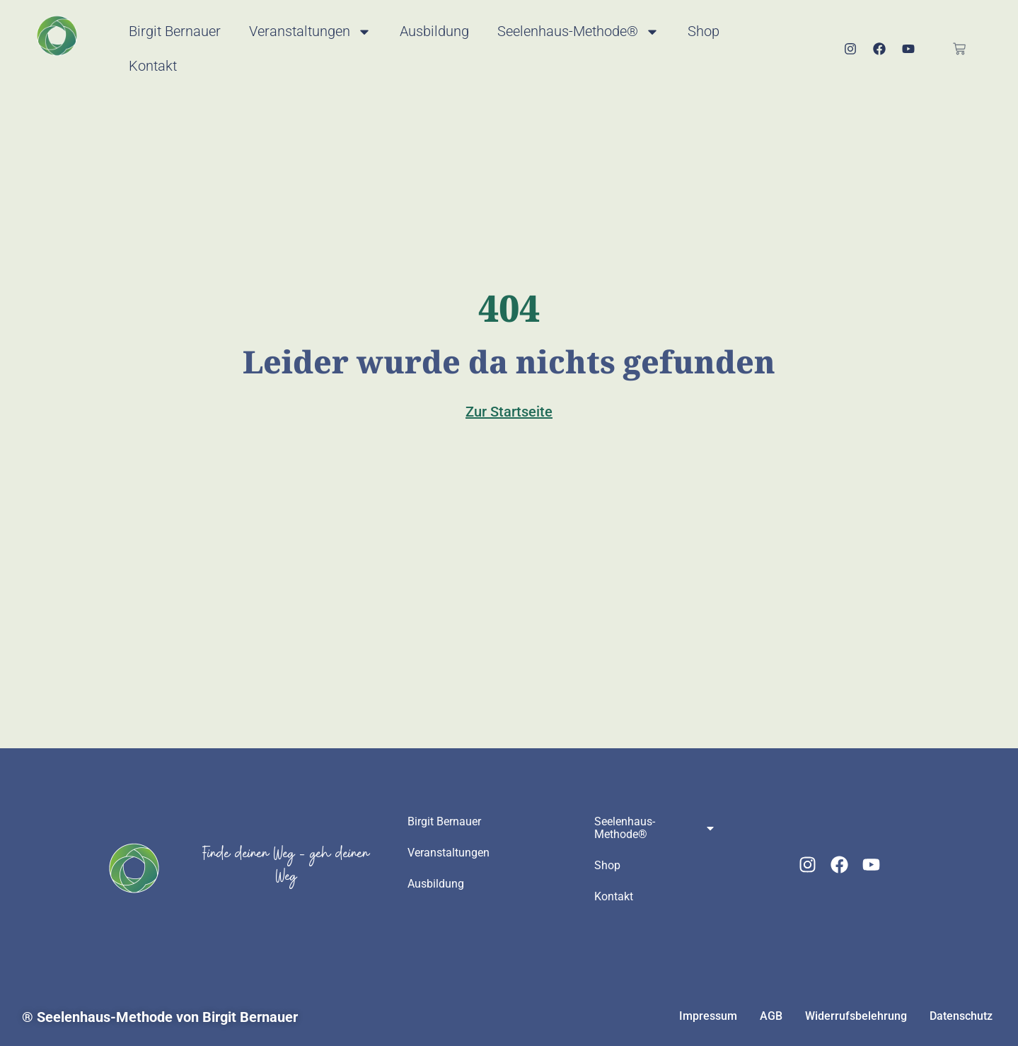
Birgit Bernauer (175, 31)
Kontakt (153, 65)
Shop (703, 31)
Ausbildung (434, 31)
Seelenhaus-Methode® (578, 32)
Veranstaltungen (310, 32)
